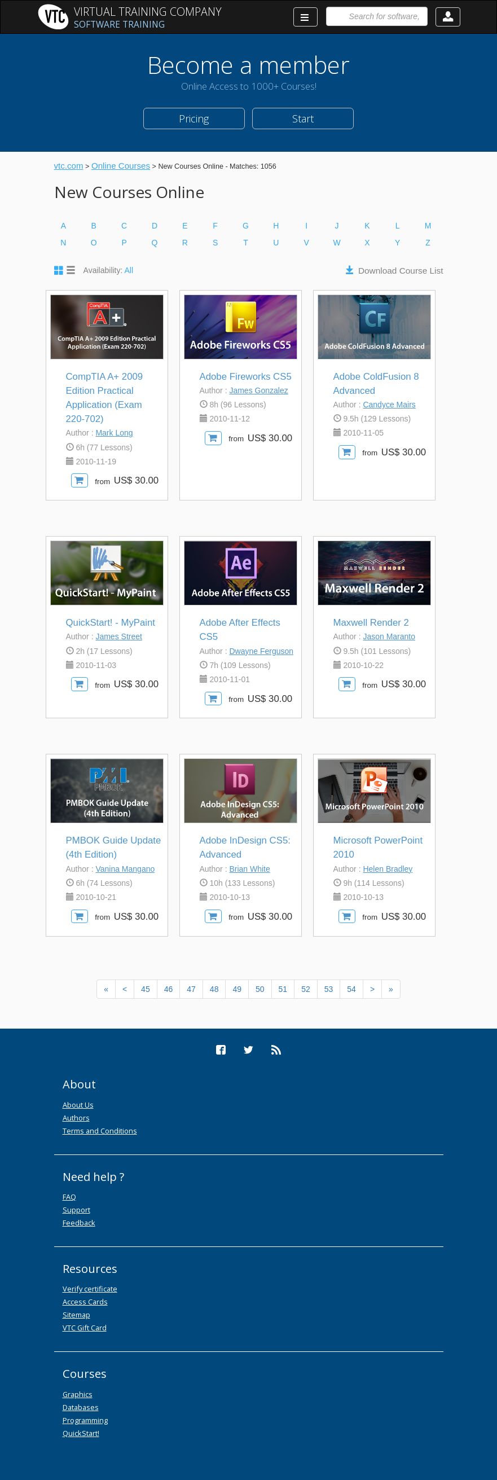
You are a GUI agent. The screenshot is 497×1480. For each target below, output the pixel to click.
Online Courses (120, 165)
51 (283, 989)
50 (260, 989)
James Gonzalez (258, 390)
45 (145, 989)
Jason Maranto (389, 636)
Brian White (249, 868)
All (129, 270)
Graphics (78, 1394)
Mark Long (114, 432)
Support (76, 1210)
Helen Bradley (387, 868)
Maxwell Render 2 (371, 622)
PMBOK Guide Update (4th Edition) (113, 847)
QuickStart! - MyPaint (111, 622)
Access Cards (85, 1302)
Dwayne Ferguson (261, 651)
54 (351, 989)
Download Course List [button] (400, 270)
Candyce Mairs (389, 404)
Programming (85, 1420)
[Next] (372, 989)
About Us (78, 1105)
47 (191, 989)
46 (168, 989)
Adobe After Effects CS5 (240, 629)
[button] (448, 17)
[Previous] (106, 989)
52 (305, 989)
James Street (118, 636)
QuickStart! (81, 1433)
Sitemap (76, 1315)
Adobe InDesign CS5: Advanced (245, 847)
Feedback (79, 1223)
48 (214, 989)
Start (303, 118)
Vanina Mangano (125, 868)
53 (328, 989)
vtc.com (68, 165)
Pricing (194, 118)
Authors (76, 1118)
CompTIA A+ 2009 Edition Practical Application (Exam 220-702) (104, 398)
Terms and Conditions (100, 1131)
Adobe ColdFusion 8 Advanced (376, 383)
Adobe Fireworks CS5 (246, 376)
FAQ (69, 1197)
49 (236, 989)
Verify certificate (90, 1289)
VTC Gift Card (85, 1328)
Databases (81, 1407)
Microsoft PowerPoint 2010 (378, 847)
